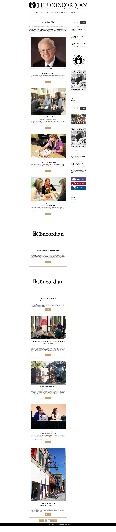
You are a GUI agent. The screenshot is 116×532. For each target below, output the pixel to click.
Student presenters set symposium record (48, 436)
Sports (46, 12)
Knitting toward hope (48, 203)
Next (55, 526)
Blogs (56, 12)
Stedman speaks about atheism (48, 117)
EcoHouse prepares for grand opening (48, 392)
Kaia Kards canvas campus (48, 160)
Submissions (62, 12)
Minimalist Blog (61, 530)
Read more (48, 82)
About (67, 12)
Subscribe (83, 22)
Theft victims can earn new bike (48, 509)
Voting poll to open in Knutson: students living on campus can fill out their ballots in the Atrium (48, 346)
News (37, 12)
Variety (41, 12)
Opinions (51, 12)
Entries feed (73, 98)
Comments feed (73, 100)
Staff (79, 12)
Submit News (73, 12)
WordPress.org (73, 102)
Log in (72, 96)
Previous (41, 526)
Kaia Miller (54, 73)
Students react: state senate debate (48, 301)
